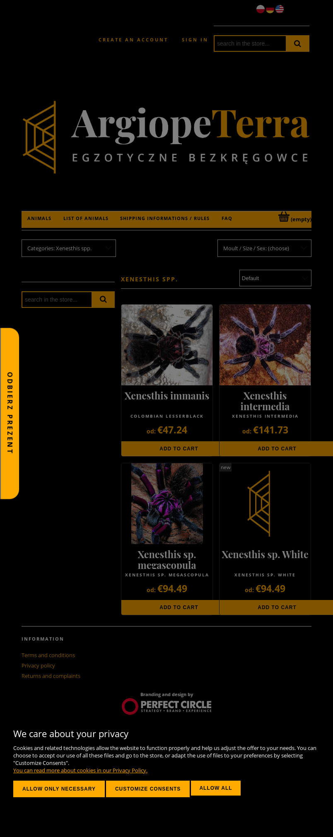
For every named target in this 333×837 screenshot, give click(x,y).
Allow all (215, 788)
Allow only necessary (59, 789)
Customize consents (148, 789)
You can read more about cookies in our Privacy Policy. (80, 770)
